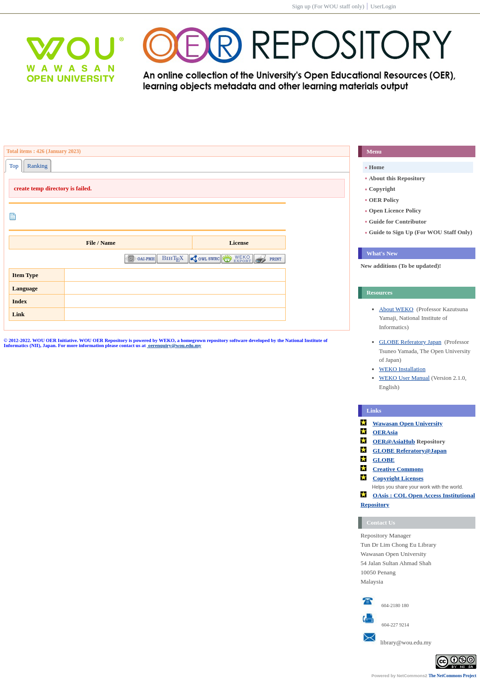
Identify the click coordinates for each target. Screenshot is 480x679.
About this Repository (394, 178)
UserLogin (383, 6)
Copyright (379, 188)
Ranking (37, 165)
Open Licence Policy (392, 210)
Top (13, 165)
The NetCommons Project (452, 675)
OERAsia (385, 432)
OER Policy (381, 199)
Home (374, 167)
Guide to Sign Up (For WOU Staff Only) (418, 232)
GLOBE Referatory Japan (410, 341)
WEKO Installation (402, 369)
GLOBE (384, 459)
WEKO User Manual (404, 377)
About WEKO (396, 309)
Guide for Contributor (395, 221)
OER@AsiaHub (394, 441)
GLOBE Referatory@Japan (410, 450)
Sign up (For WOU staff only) (328, 6)
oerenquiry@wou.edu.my (174, 345)
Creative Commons (398, 469)
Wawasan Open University (407, 423)
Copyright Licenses (398, 478)
